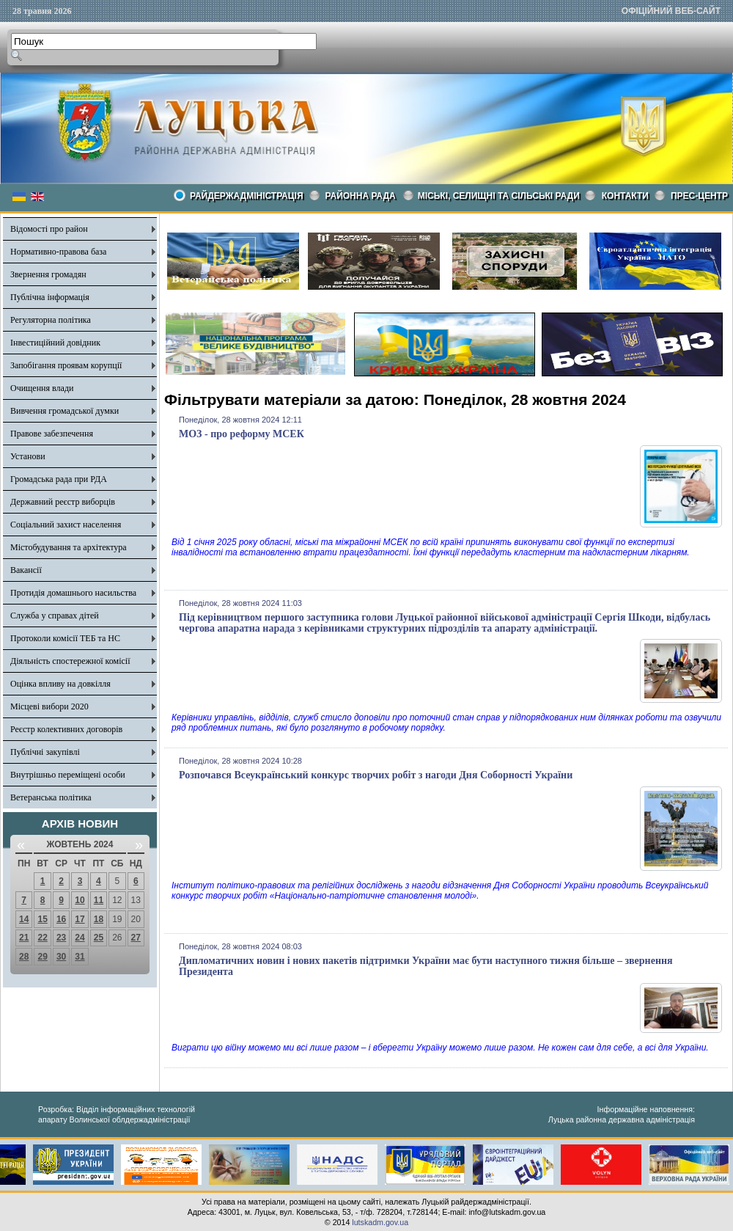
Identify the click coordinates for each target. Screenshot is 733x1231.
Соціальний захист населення (65, 524)
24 (79, 937)
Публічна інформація (49, 297)
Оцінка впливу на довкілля (60, 684)
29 (42, 956)
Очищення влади (41, 388)
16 (61, 919)
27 (136, 937)
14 (24, 919)
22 (42, 937)
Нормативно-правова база (58, 251)
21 (24, 937)
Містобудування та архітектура (68, 547)
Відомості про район (49, 229)
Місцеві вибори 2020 (49, 706)
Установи (27, 456)
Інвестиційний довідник (55, 342)
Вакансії (26, 570)
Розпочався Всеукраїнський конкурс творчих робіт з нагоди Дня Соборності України (375, 775)
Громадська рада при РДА (58, 479)
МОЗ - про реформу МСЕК (241, 433)
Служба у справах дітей (54, 615)
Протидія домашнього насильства (73, 593)
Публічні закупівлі (45, 752)
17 (79, 919)
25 (98, 937)
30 (61, 956)
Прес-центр (699, 196)
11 (98, 900)
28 (24, 956)
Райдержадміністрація (246, 196)
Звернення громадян (48, 274)
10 (79, 900)
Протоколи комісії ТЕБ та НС (65, 638)
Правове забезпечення (51, 433)
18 (98, 919)
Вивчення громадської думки (64, 411)
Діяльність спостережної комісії (70, 661)
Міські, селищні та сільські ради (499, 196)
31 (79, 956)
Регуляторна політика (50, 320)
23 (61, 937)
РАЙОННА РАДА (360, 196)
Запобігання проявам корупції (66, 365)
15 (42, 919)
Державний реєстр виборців (62, 502)
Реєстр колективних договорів (66, 729)
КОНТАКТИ (625, 196)
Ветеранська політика (51, 797)
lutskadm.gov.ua (380, 1222)
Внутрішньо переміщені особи (67, 775)
